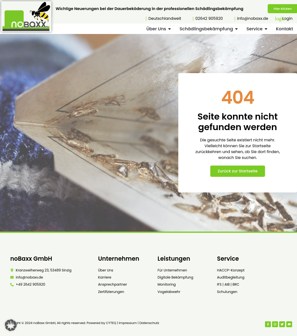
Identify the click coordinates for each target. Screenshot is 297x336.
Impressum (128, 323)
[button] (10, 325)
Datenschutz (149, 323)
